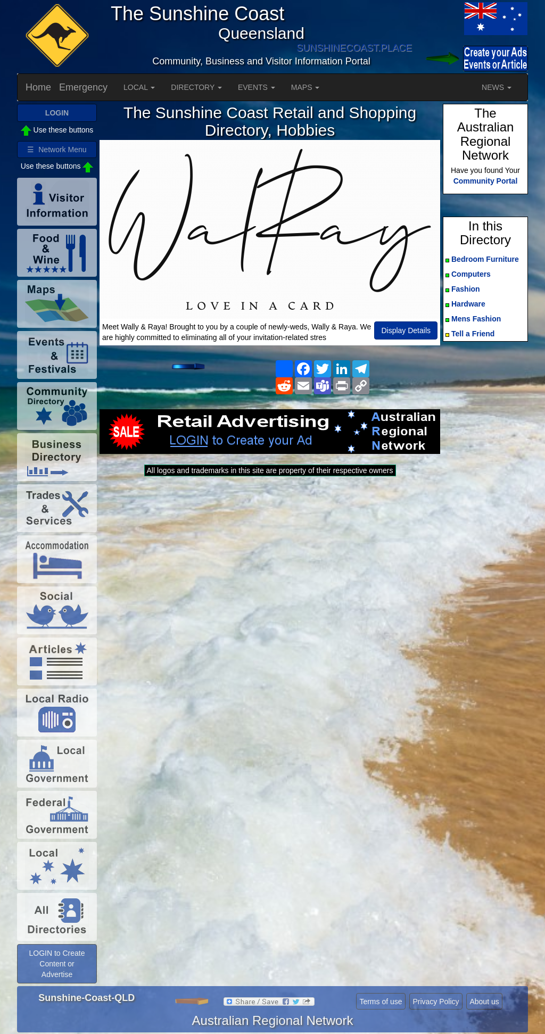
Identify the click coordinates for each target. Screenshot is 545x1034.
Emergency (83, 87)
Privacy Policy (435, 1001)
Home (38, 87)
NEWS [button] (496, 87)
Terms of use (380, 1001)
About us (484, 1001)
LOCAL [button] (139, 87)
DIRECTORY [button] (196, 87)
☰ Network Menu (56, 149)
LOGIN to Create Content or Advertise (57, 964)
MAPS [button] (305, 87)
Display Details (406, 330)
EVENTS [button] (256, 87)
